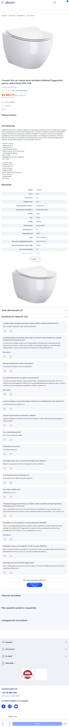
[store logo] (10, 2)
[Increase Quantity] (10, 724)
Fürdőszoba (12, 15)
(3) (13, 91)
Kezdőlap (4, 15)
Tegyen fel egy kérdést (34, 585)
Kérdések (22, 91)
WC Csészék (30, 15)
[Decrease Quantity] (3, 724)
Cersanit (39, 190)
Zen (37, 194)
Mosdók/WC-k (21, 15)
